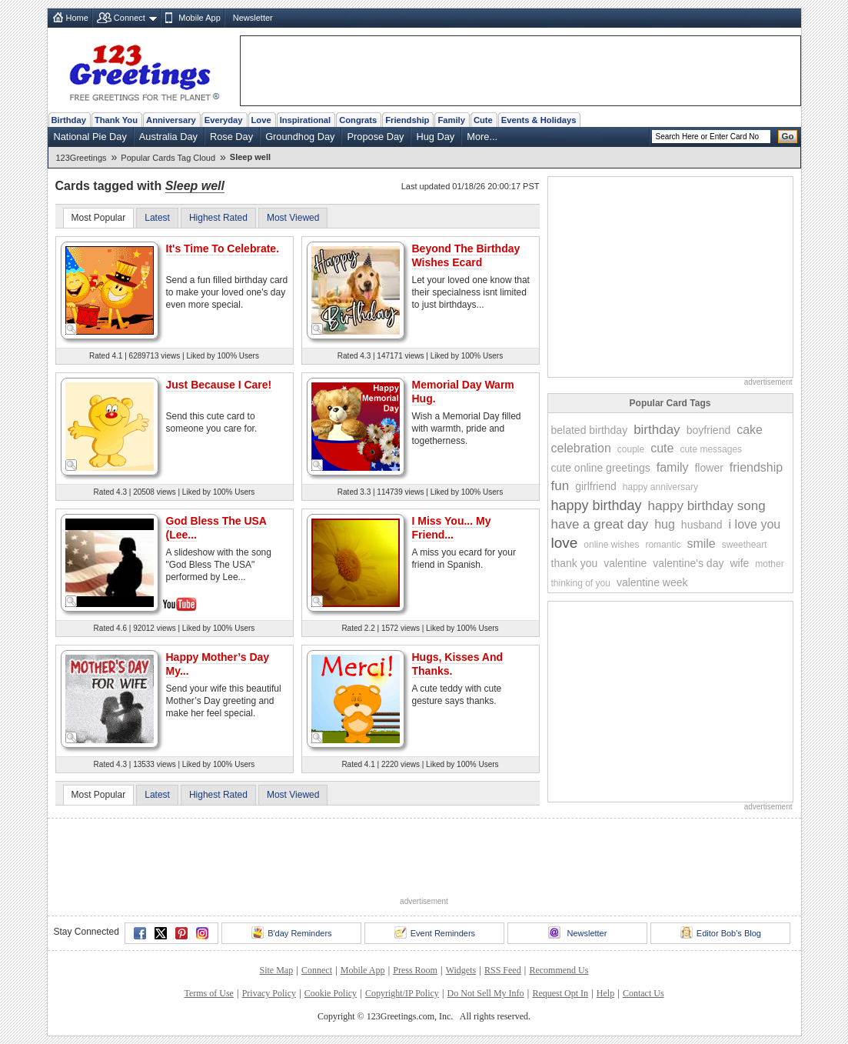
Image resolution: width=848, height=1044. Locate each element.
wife (739, 563)
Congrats (358, 120)
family (673, 467)
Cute (483, 120)
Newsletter (253, 17)
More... (482, 136)
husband (702, 525)
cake (750, 429)
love (564, 543)
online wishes (611, 544)
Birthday (69, 120)
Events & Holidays (539, 120)
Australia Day (168, 136)
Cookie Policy (330, 993)
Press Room (415, 970)
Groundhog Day (299, 136)
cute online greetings (600, 468)
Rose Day (231, 136)
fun (560, 486)
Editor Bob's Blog (720, 932)
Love (261, 120)
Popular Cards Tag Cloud (168, 157)
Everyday (224, 120)
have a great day (600, 524)
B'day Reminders (291, 932)
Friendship (407, 120)
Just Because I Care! (219, 385)
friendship (756, 467)
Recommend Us (558, 970)
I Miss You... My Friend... (451, 528)
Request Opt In (560, 993)
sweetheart (744, 544)
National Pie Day (90, 136)
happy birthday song (707, 506)
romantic (662, 544)
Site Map (277, 970)
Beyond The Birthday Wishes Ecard (466, 255)
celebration (581, 448)
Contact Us (643, 993)
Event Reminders (434, 932)
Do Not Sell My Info (485, 993)
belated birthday (589, 430)
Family (450, 120)
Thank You (116, 120)
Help (605, 993)
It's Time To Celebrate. (223, 248)
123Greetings (81, 157)
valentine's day (688, 563)
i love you (755, 524)
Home (77, 17)
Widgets (461, 970)
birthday (657, 429)
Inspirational (305, 120)
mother (769, 564)
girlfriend (596, 486)
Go (788, 136)
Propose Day (375, 136)
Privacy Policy (269, 993)
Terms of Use (208, 993)
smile (701, 543)
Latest (157, 217)
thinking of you (580, 583)
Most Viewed (293, 217)
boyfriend (709, 430)
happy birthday (596, 505)
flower (708, 468)
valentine (625, 563)
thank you (574, 563)
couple (630, 449)
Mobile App (199, 17)
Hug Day (435, 136)
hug (664, 524)
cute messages (711, 449)
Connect (129, 17)
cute (661, 448)
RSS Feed (502, 970)
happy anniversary (660, 487)
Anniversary (171, 120)
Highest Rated (218, 217)
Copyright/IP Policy (402, 993)
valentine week (652, 582)
